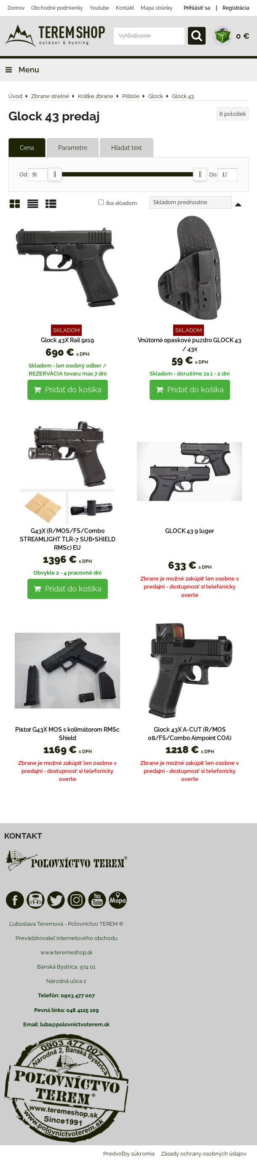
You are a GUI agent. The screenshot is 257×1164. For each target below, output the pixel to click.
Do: (223, 174)
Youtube (99, 8)
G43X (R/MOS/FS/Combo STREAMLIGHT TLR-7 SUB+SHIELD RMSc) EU (67, 539)
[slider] (55, 174)
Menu (19, 69)
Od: (33, 174)
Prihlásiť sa (197, 8)
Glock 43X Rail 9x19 (67, 340)
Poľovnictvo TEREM (93, 924)
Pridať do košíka (68, 389)
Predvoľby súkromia (129, 1154)
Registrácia (235, 8)
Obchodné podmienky (57, 8)
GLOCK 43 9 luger (189, 530)
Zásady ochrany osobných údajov (203, 1154)
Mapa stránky (157, 8)
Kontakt (125, 8)
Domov (16, 8)
